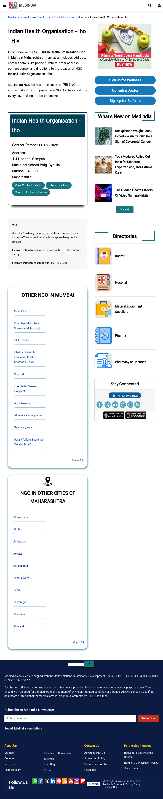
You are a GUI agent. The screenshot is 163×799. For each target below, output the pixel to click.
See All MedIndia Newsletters (23, 728)
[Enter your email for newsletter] (70, 718)
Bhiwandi (19, 626)
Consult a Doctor (125, 90)
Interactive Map (59, 185)
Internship (10, 764)
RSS (64, 781)
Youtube (70, 781)
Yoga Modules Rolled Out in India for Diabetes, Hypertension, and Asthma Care (134, 164)
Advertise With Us (94, 752)
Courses (9, 758)
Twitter (46, 781)
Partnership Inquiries (137, 745)
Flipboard (82, 781)
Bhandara (19, 614)
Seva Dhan (20, 311)
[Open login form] (159, 5)
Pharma (120, 335)
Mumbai (82, 17)
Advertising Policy (94, 758)
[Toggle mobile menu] (3, 5)
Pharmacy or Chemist (130, 362)
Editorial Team (12, 769)
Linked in (52, 781)
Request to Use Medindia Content (138, 755)
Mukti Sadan (22, 340)
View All (77, 460)
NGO (53, 17)
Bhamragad (20, 602)
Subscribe (148, 718)
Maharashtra (66, 17)
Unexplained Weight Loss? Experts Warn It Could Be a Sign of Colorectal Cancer (133, 136)
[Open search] (149, 5)
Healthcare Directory (35, 17)
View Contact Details (28, 185)
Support (19, 374)
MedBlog (49, 764)
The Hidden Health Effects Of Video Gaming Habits (134, 192)
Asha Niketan (22, 403)
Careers (9, 752)
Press (47, 770)
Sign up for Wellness (125, 80)
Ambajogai (19, 541)
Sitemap (49, 758)
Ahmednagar (21, 517)
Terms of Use (110, 786)
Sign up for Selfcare (125, 101)
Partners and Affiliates (97, 764)
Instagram (76, 781)
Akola (16, 529)
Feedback (90, 769)
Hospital (121, 282)
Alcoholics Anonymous (28, 415)
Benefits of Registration (58, 753)
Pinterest (58, 781)
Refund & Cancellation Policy (141, 762)
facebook (40, 781)
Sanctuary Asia (23, 427)
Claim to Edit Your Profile (31, 192)
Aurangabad (20, 566)
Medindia (14, 17)
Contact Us (91, 745)
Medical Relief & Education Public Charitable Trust (24, 357)
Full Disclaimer (98, 696)
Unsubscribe (131, 768)
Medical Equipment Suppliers (128, 309)
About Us (10, 745)
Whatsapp (34, 781)
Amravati (18, 553)
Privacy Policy (132, 784)
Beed (16, 590)
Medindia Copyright (113, 784)
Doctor (119, 256)
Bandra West (21, 578)
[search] (76, 664)
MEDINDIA (22, 5)
